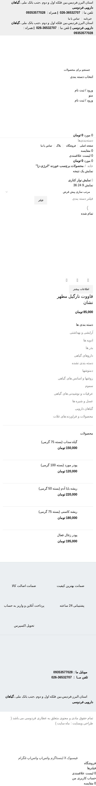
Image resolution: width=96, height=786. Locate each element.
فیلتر (40, 200)
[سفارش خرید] (48, 192)
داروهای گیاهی (83, 355)
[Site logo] (78, 50)
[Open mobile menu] (91, 95)
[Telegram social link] (22, 758)
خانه (90, 166)
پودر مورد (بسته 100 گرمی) (59, 465)
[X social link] (64, 758)
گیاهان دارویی (84, 408)
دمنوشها (87, 370)
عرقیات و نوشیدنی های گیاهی (73, 393)
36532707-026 (61, 677)
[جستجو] (48, 69)
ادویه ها (88, 340)
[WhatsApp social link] (44, 758)
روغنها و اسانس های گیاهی (75, 378)
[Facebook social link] (72, 758)
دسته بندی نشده (82, 363)
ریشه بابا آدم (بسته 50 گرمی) (58, 488)
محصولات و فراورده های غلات (73, 416)
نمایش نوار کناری (79, 180)
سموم (89, 386)
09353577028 (63, 672)
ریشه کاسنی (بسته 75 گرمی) (58, 511)
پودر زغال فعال (67, 535)
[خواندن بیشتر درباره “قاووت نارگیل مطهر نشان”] (81, 289)
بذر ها (89, 348)
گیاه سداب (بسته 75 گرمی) (59, 442)
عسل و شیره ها (82, 401)
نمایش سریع (77, 280)
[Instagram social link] (56, 758)
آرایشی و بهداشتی (81, 332)
